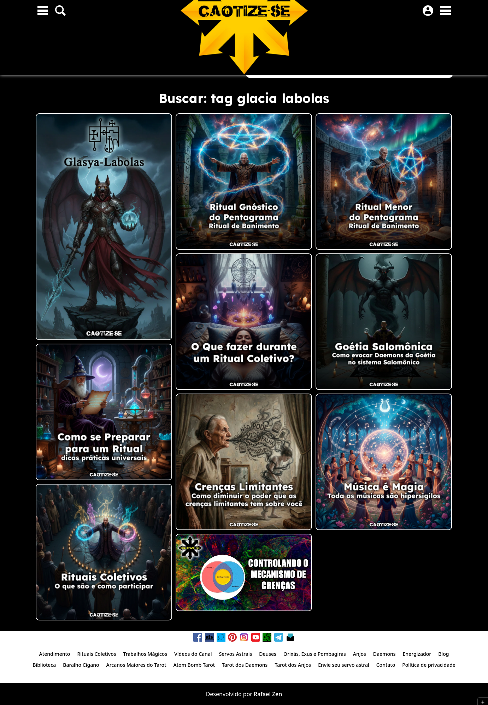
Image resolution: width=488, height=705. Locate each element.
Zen (277, 694)
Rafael (262, 694)
